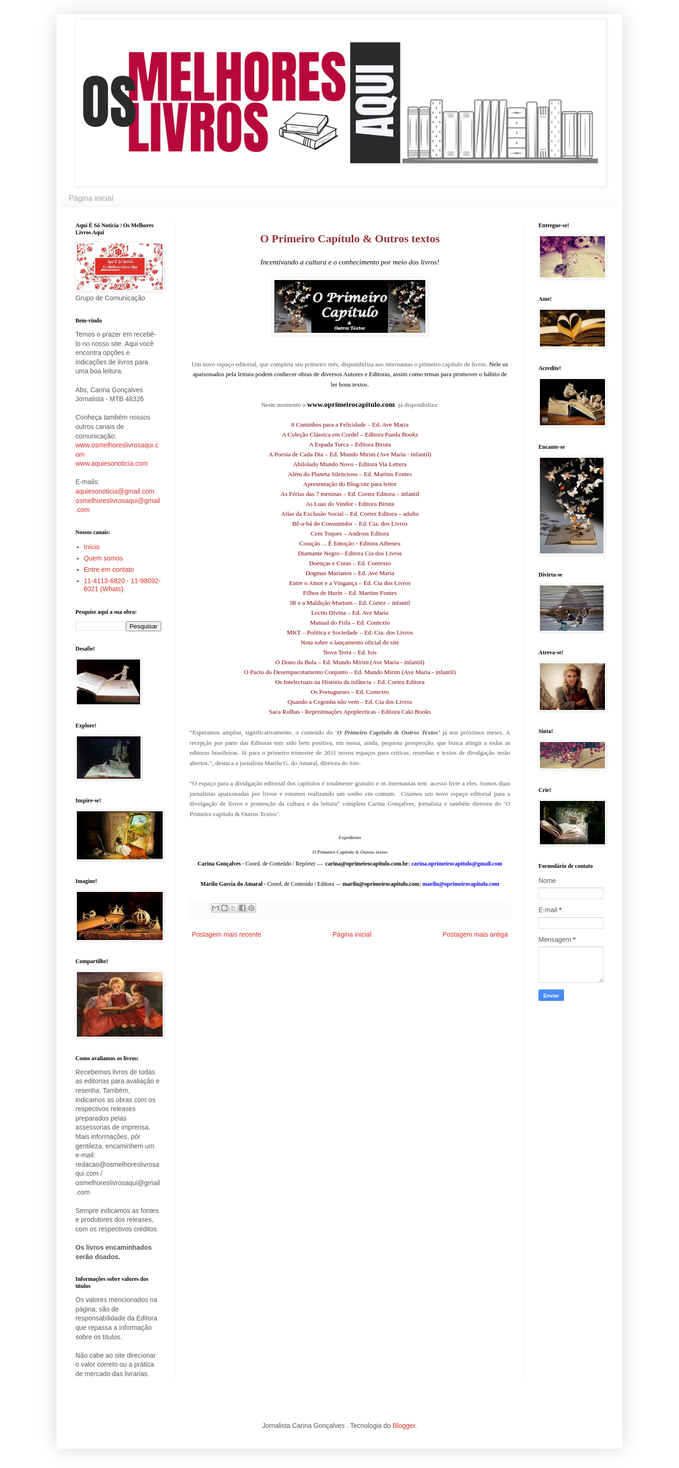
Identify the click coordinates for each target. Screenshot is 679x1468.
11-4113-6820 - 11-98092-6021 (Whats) (122, 585)
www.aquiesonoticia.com (111, 463)
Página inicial (91, 198)
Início (91, 547)
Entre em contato (109, 569)
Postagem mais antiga (475, 934)
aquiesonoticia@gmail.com (115, 491)
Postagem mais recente (226, 934)
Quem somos (103, 558)
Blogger (404, 1425)
